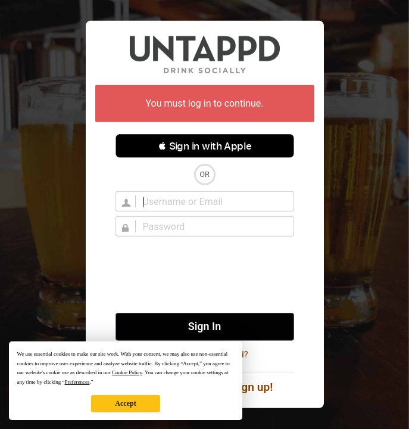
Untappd (205, 54)
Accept (125, 403)
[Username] (212, 201)
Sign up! (252, 387)
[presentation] (204, 274)
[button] (204, 146)
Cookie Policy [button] (127, 372)
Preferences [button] (76, 382)
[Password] (212, 226)
